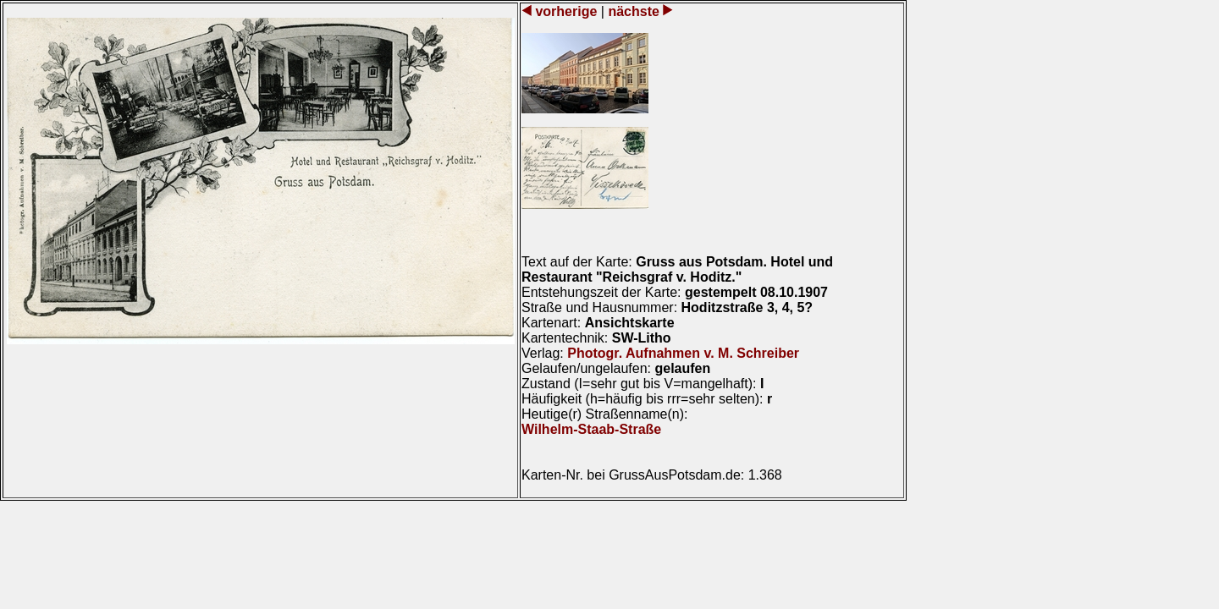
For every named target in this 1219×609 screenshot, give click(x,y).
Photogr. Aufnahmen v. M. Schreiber (683, 353)
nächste (633, 11)
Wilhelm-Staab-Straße (591, 429)
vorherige (566, 11)
